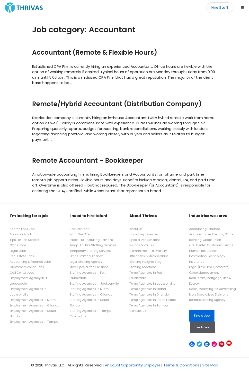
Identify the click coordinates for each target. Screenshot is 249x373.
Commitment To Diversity (148, 251)
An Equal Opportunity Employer (132, 365)
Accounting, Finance (204, 229)
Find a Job (202, 316)
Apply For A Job (21, 234)
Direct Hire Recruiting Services (91, 240)
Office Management (204, 273)
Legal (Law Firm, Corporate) (209, 267)
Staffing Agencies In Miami (89, 289)
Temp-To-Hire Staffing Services (93, 245)
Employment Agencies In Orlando (34, 305)
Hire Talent (202, 327)
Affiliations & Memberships (149, 256)
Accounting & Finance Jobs (30, 262)
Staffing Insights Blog (145, 262)
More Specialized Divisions (89, 267)
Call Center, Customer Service (211, 245)
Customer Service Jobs (27, 267)
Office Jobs (18, 245)
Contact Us (78, 316)
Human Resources (203, 251)
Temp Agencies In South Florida (152, 300)
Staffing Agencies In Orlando (91, 294)
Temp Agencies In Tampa (148, 305)
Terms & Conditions (181, 365)
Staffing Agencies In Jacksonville (94, 283)
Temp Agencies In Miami (147, 289)
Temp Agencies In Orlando (149, 294)
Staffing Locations (143, 267)
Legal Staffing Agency (86, 262)
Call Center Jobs (22, 273)
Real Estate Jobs (22, 256)
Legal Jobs (18, 251)
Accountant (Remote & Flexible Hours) (94, 52)
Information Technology (207, 256)
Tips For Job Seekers (24, 240)
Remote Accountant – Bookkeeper (87, 160)
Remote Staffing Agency (207, 300)
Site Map (210, 365)
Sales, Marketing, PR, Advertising (212, 289)
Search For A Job (22, 229)
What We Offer (80, 234)
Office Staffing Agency (86, 256)
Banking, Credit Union (205, 240)
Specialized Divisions (144, 240)
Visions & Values (141, 245)
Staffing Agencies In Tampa (90, 311)
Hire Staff (219, 7)
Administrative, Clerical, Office (211, 234)
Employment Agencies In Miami (33, 300)
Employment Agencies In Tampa (34, 322)
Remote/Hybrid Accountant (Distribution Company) (117, 104)
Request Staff (79, 229)
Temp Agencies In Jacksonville (152, 283)
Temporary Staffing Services (91, 251)
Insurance (196, 262)
